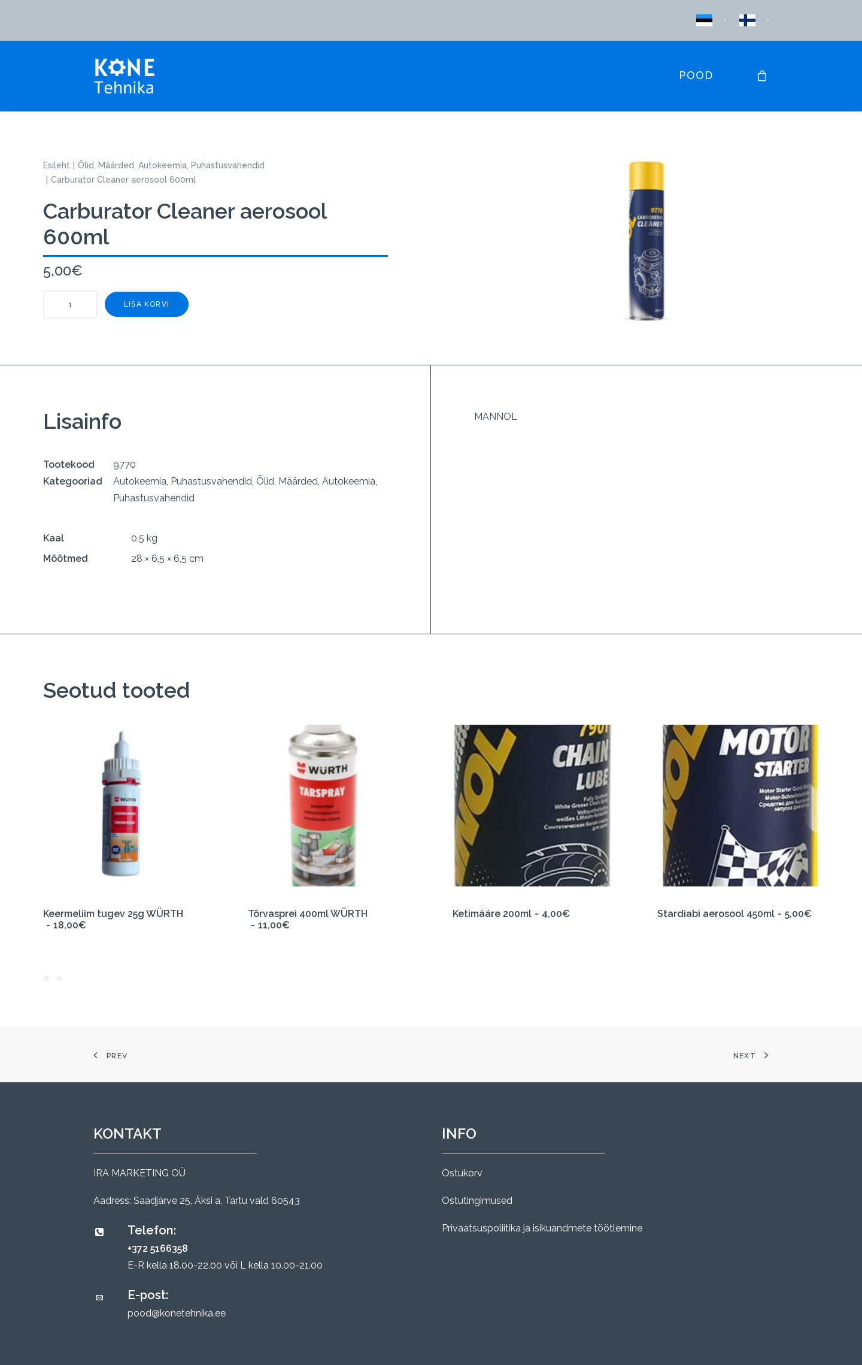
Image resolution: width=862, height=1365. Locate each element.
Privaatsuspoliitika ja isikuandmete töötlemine (542, 1228)
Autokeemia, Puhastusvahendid (182, 481)
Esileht (56, 165)
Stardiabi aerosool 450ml (734, 913)
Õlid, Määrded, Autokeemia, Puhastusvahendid (171, 165)
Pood (696, 75)
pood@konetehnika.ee (177, 1313)
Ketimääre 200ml (511, 913)
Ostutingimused (477, 1200)
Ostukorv (462, 1173)
